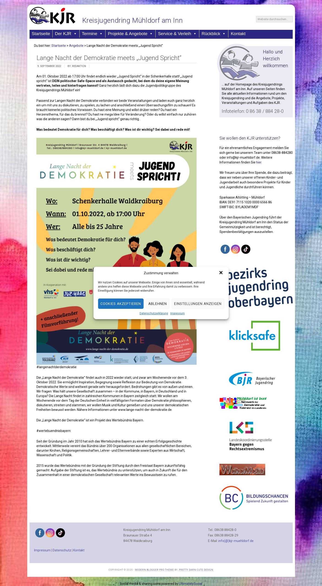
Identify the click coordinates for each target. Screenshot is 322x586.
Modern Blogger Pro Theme (154, 570)
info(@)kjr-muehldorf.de (236, 541)
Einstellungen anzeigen (198, 304)
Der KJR (66, 33)
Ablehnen (157, 304)
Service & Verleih (177, 33)
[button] (221, 273)
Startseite (41, 33)
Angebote (76, 45)
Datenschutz (62, 550)
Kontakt (238, 33)
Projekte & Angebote (130, 33)
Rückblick (214, 33)
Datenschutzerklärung (154, 313)
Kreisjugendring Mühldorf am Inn (132, 20)
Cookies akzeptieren (120, 304)
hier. (259, 162)
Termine (92, 33)
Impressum (177, 313)
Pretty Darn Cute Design (196, 570)
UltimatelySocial (190, 584)
